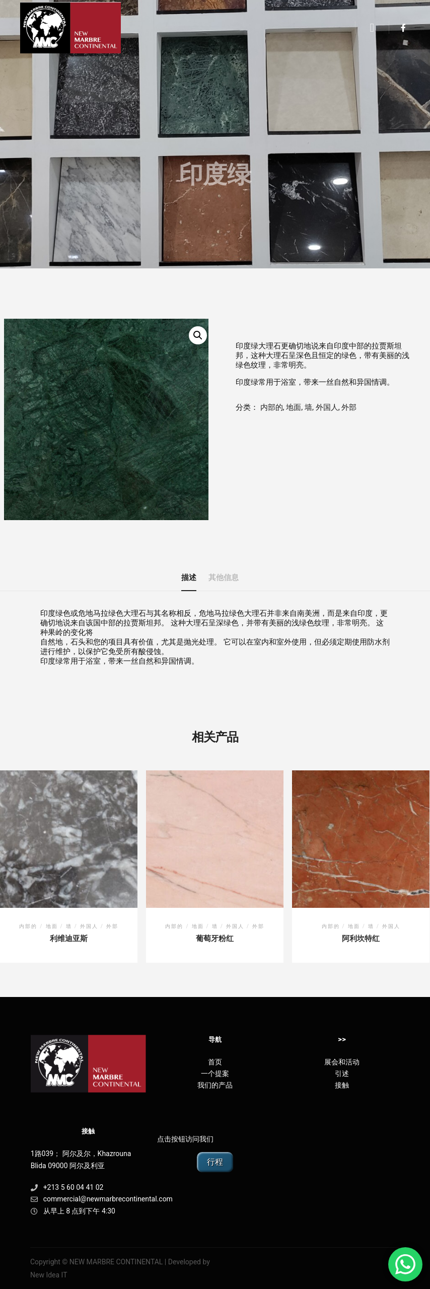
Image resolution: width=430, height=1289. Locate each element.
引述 (342, 1073)
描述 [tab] (188, 577)
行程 (215, 1162)
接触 (342, 1085)
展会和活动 (342, 1062)
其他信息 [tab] (223, 577)
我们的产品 (215, 1085)
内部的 (271, 407)
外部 (348, 407)
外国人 (327, 407)
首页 (215, 1062)
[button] (198, 335)
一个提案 (215, 1073)
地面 (293, 407)
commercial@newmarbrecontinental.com (88, 1199)
